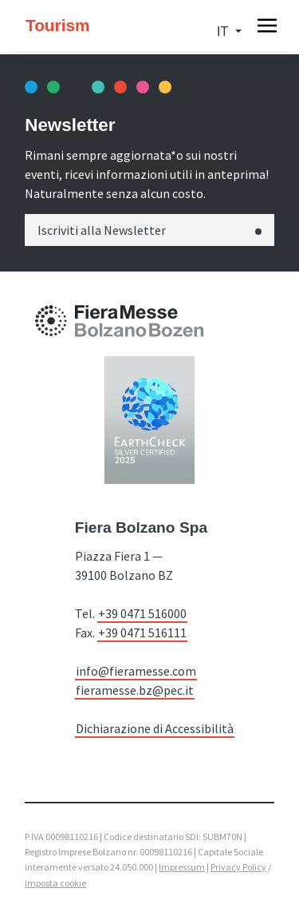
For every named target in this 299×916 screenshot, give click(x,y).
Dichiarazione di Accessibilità (155, 728)
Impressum (182, 867)
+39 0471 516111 (142, 632)
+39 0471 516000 (142, 613)
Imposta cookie (55, 883)
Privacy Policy (238, 867)
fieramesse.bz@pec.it (135, 690)
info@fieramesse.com (136, 671)
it (224, 31)
